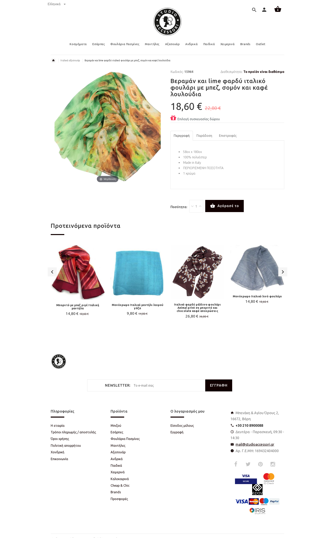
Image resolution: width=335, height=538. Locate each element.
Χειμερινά (118, 472)
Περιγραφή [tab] (182, 135)
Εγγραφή (176, 432)
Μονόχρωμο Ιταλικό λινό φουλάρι (257, 296)
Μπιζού (116, 425)
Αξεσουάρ (118, 452)
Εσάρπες (117, 432)
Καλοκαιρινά (120, 479)
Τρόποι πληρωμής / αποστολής (73, 432)
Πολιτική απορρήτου (66, 445)
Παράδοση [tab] (204, 135)
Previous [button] (52, 271)
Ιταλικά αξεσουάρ (70, 60)
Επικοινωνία (59, 459)
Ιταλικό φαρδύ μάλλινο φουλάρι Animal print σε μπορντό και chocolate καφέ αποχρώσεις (197, 308)
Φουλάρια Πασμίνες (125, 439)
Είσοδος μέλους (182, 425)
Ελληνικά (57, 4)
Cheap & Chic (120, 485)
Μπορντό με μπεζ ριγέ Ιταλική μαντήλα (77, 307)
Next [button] (282, 271)
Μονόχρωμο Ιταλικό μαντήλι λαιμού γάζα (138, 306)
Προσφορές (119, 499)
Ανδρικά (117, 459)
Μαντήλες (118, 445)
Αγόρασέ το (224, 205)
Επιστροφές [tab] (228, 135)
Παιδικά (116, 465)
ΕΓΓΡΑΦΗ (218, 385)
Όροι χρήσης (60, 439)
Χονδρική (57, 452)
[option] (78, 290)
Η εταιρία (57, 425)
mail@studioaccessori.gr (255, 444)
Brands (116, 492)
